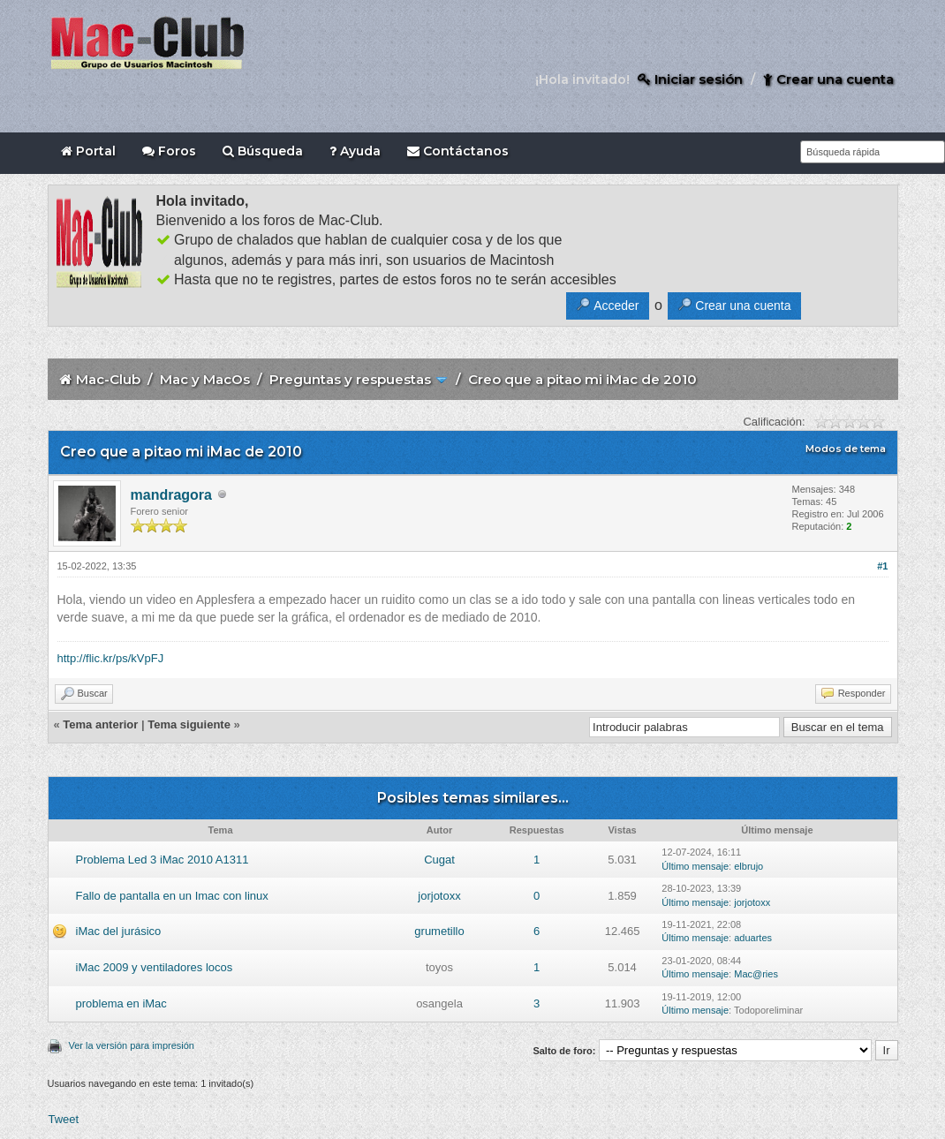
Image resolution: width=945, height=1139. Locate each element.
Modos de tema (845, 448)
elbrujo (748, 866)
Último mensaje (695, 866)
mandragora (171, 494)
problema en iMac (121, 1003)
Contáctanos (458, 151)
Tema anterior (100, 724)
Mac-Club (108, 379)
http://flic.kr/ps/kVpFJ (110, 658)
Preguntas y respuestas (350, 379)
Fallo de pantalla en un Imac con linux (172, 895)
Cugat (439, 859)
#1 (882, 566)
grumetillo (439, 931)
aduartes (753, 937)
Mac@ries (756, 974)
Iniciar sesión (690, 79)
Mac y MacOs (205, 379)
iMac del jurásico (119, 931)
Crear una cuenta (828, 79)
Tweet (64, 1119)
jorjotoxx (439, 895)
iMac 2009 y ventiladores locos (154, 967)
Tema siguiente (189, 724)
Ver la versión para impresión (131, 1045)
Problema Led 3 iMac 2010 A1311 (162, 859)
